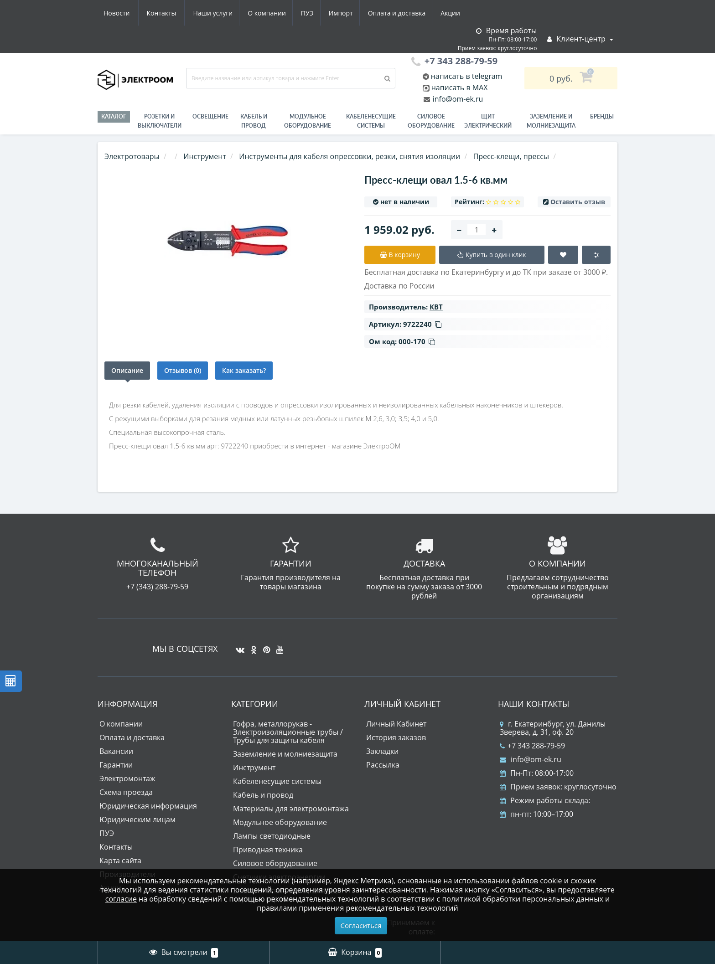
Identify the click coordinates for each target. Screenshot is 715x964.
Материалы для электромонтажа (291, 809)
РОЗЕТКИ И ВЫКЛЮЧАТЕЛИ (159, 121)
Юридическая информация (148, 806)
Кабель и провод (253, 121)
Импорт (257, 13)
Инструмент (254, 768)
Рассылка (382, 765)
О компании (179, 13)
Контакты (455, 13)
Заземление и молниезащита (285, 754)
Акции (370, 13)
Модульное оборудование (307, 121)
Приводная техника (268, 850)
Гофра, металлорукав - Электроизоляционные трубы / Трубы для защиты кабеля (288, 732)
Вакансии (116, 751)
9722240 (422, 324)
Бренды (602, 116)
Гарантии (116, 765)
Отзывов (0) (182, 370)
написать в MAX (459, 87)
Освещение (210, 116)
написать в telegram (466, 76)
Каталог (113, 116)
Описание (127, 370)
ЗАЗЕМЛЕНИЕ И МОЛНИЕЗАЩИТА (551, 121)
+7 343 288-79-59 (532, 746)
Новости (410, 13)
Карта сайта (120, 861)
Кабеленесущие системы (371, 121)
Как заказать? (244, 370)
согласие (121, 899)
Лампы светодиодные (272, 836)
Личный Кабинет (396, 724)
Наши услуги (123, 13)
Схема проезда (126, 792)
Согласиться (361, 925)
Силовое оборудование (431, 121)
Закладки (382, 751)
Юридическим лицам (137, 820)
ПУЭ (221, 13)
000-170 (417, 341)
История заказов (396, 737)
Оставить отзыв (577, 201)
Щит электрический (488, 121)
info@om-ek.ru (457, 99)
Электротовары (132, 156)
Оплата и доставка (315, 13)
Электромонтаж (127, 778)
